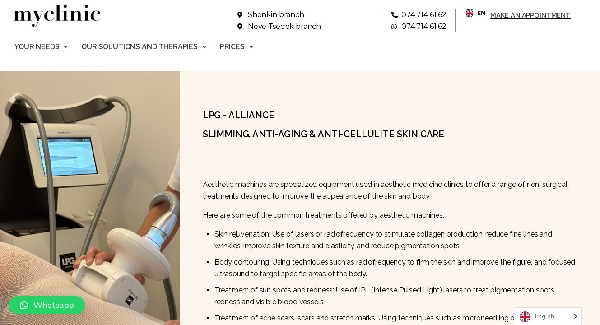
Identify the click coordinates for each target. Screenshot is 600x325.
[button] (47, 305)
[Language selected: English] (548, 316)
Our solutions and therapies (143, 46)
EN (472, 13)
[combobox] (472, 13)
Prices (236, 46)
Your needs (41, 46)
